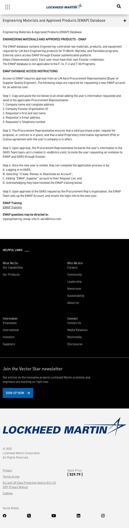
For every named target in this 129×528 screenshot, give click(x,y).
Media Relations (77, 330)
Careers (72, 267)
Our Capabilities (13, 267)
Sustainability (75, 295)
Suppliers (9, 344)
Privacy (7, 470)
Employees (10, 323)
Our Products (11, 274)
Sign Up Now (15, 393)
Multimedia (74, 337)
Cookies (8, 493)
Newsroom (74, 288)
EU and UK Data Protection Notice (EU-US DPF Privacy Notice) (29, 485)
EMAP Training (12, 207)
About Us (73, 303)
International (11, 330)
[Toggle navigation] (7, 7)
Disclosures (75, 344)
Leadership (74, 281)
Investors (8, 337)
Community (74, 274)
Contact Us (74, 323)
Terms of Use (11, 476)
